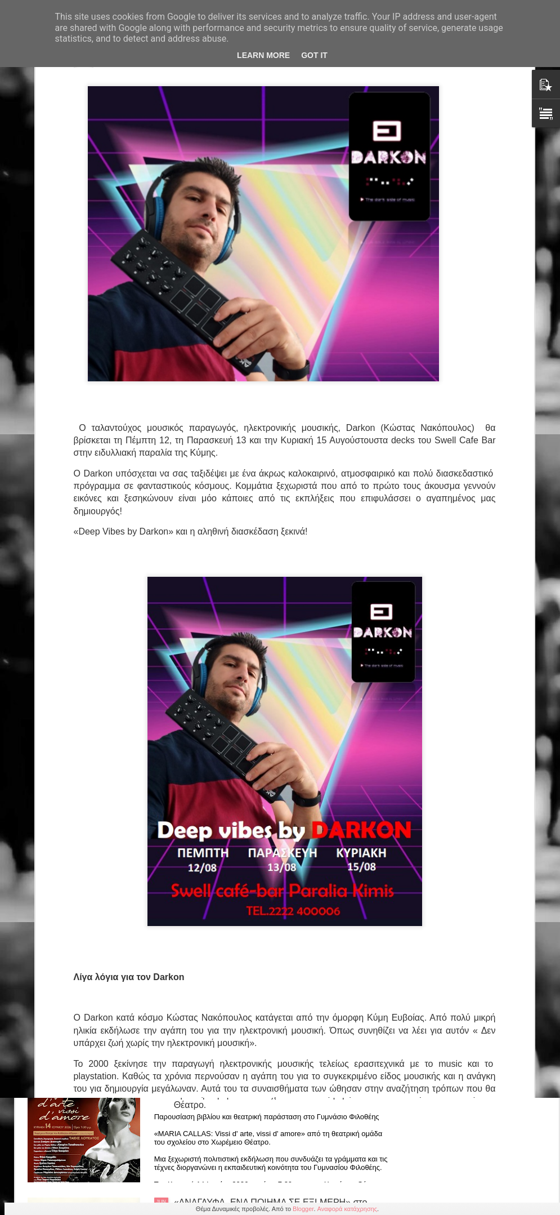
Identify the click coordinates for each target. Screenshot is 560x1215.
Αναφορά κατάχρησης (347, 1208)
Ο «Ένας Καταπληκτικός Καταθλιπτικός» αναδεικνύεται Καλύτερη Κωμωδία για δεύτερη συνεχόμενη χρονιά (265, 829)
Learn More (263, 55)
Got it (314, 55)
